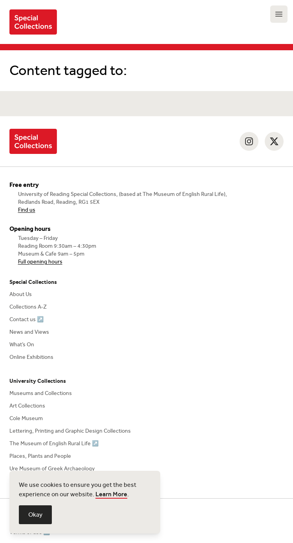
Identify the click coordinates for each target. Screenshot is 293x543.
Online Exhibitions (31, 357)
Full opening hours (40, 261)
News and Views (29, 332)
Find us (26, 210)
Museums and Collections (40, 393)
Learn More (111, 494)
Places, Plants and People (40, 456)
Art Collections (27, 405)
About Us (20, 294)
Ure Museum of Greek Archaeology (52, 468)
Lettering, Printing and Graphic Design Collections (70, 431)
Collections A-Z (28, 306)
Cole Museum (26, 418)
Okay (35, 514)
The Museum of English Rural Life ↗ (54, 443)
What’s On (21, 344)
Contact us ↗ (26, 319)
